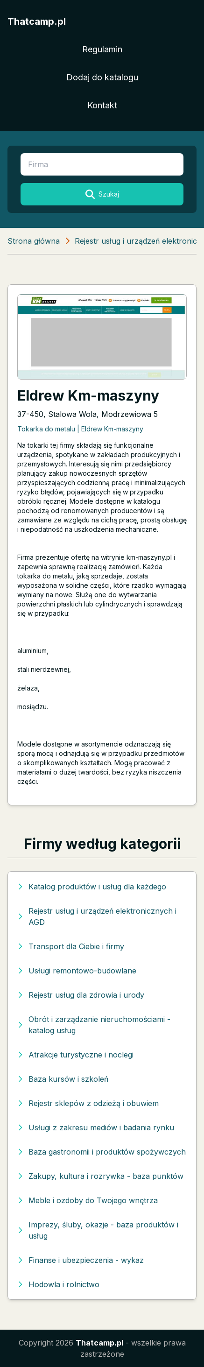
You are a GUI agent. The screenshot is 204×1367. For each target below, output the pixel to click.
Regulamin (102, 49)
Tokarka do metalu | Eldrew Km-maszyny (80, 429)
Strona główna (33, 241)
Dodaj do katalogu (102, 77)
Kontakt (102, 105)
